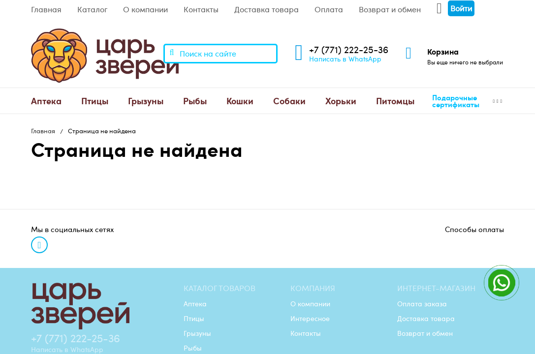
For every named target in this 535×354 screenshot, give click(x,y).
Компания (312, 288)
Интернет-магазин (436, 288)
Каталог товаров (219, 288)
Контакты (201, 9)
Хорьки (340, 100)
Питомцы (395, 100)
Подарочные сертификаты (455, 101)
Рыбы (195, 100)
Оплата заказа (422, 303)
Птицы (94, 100)
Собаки (289, 100)
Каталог (92, 9)
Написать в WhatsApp (345, 58)
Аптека (46, 100)
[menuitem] (46, 101)
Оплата (329, 9)
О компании (145, 9)
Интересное (310, 318)
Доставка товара (266, 9)
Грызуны (145, 100)
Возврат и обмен (390, 9)
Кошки (239, 100)
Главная (46, 9)
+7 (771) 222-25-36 (348, 49)
